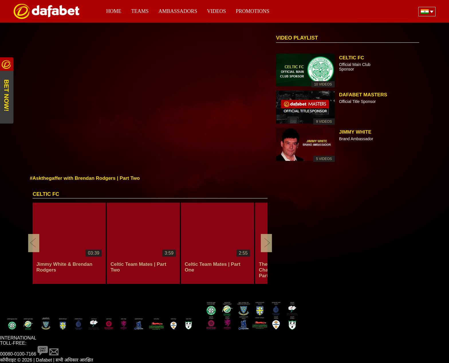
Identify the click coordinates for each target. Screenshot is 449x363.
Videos (216, 11)
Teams (140, 11)
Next (266, 243)
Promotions (252, 11)
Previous (34, 243)
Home (113, 11)
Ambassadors (178, 11)
